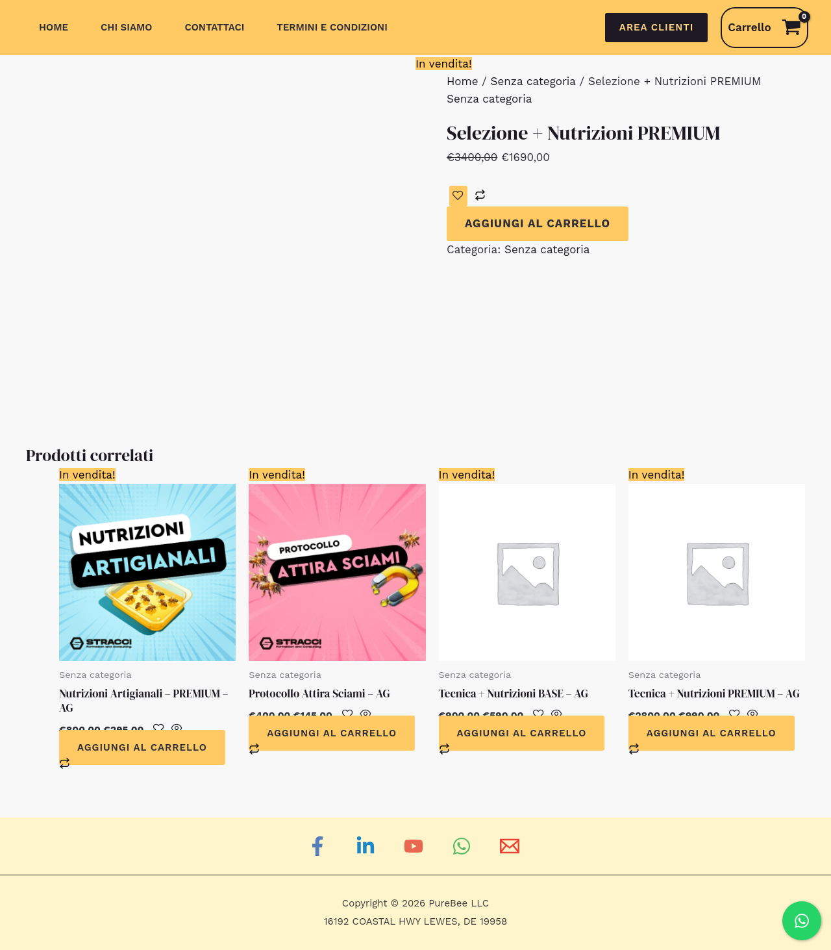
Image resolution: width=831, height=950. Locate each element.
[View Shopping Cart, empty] (764, 27)
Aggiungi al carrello (537, 223)
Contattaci (214, 27)
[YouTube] (415, 846)
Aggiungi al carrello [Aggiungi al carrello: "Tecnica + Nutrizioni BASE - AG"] (522, 733)
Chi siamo (126, 27)
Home (53, 27)
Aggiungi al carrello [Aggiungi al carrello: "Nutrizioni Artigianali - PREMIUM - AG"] (142, 747)
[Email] (511, 846)
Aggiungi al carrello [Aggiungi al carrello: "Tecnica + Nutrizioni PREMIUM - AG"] (711, 733)
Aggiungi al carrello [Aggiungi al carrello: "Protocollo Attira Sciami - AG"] (332, 733)
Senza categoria (533, 81)
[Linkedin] (367, 846)
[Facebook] (319, 846)
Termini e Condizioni (332, 27)
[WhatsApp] (463, 846)
